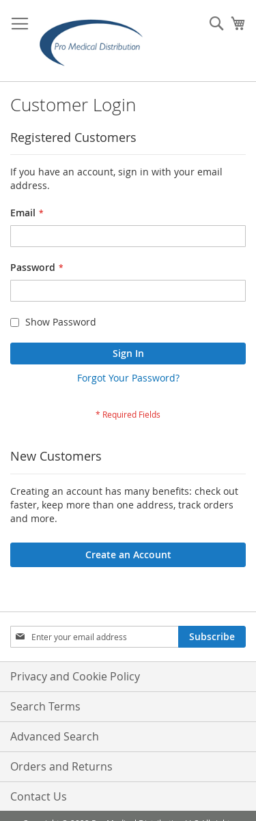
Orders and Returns (61, 766)
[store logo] (96, 41)
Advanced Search (54, 736)
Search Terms (45, 706)
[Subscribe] (212, 637)
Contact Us (38, 796)
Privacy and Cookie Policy (75, 676)
